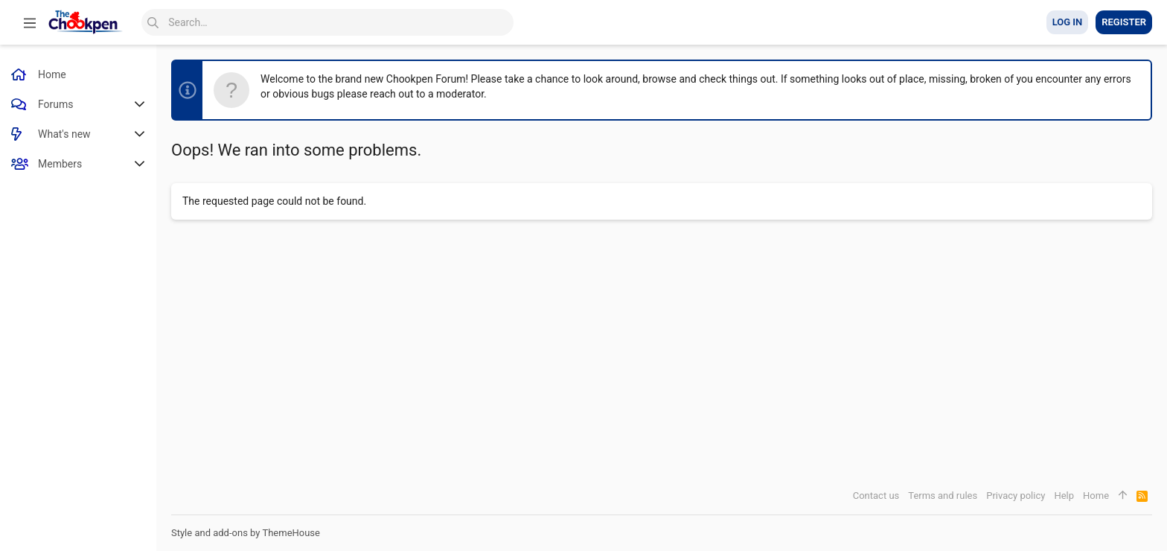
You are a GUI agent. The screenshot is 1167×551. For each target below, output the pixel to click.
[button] (30, 22)
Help (1064, 495)
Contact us (876, 495)
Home (1096, 495)
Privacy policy (1015, 495)
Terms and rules (942, 495)
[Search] (327, 22)
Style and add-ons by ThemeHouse (245, 532)
